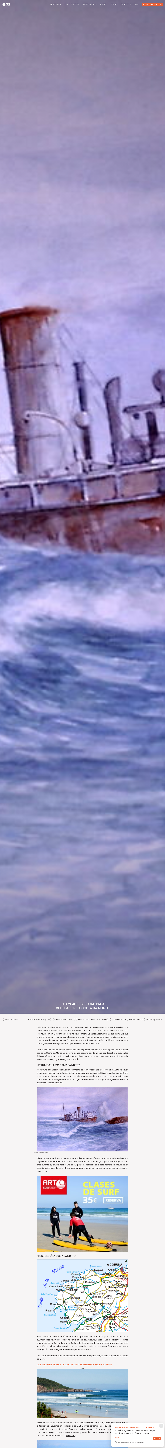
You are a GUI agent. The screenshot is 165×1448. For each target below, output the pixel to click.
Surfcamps (55, 4)
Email (131, 1438)
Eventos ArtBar (135, 1019)
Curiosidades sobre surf (63, 1019)
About (114, 4)
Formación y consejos (153, 1019)
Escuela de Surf (72, 4)
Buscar (31, 1019)
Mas (136, 4)
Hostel (103, 4)
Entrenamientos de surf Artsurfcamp (92, 1019)
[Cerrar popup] (161, 1426)
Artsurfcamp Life (43, 1019)
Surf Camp (71, 1436)
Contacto (126, 4)
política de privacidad (137, 1442)
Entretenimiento (118, 1019)
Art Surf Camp (6, 4)
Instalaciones (89, 4)
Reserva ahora (150, 4)
